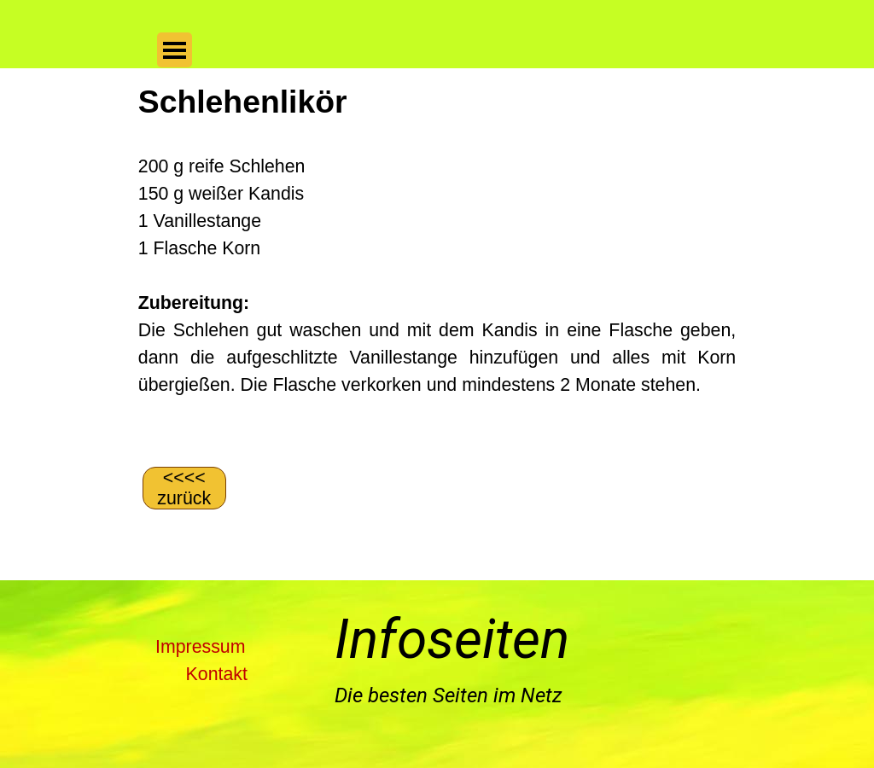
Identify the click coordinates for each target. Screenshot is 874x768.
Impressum (200, 647)
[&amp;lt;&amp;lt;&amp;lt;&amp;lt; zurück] (184, 488)
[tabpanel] (437, 265)
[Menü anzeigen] (174, 49)
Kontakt (217, 674)
